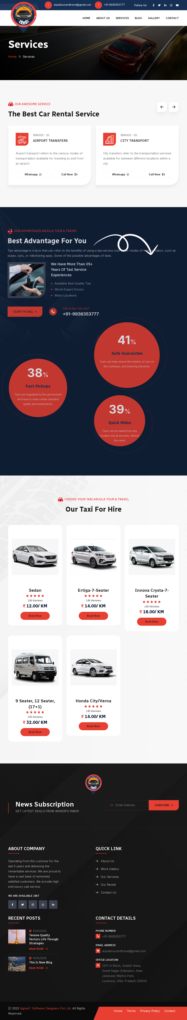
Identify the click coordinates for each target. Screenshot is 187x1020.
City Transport (134, 141)
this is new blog (40, 962)
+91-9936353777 (114, 4)
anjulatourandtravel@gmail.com (72, 4)
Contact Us (108, 892)
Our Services (110, 877)
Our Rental (108, 884)
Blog (138, 18)
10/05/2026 (37, 930)
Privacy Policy (150, 1011)
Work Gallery (110, 869)
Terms (131, 1011)
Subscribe (164, 805)
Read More (38, 948)
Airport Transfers (50, 141)
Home (86, 18)
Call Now (69, 174)
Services (122, 18)
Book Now (35, 615)
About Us (103, 18)
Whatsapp (33, 174)
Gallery (154, 18)
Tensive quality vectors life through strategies (43, 939)
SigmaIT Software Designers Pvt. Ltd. (45, 1008)
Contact (172, 18)
